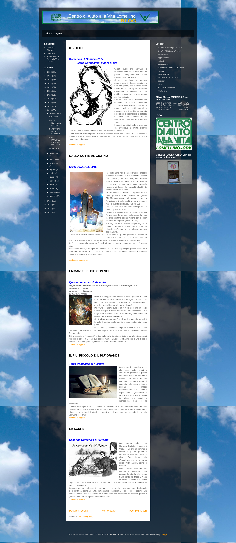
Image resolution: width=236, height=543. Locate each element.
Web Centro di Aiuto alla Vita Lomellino (53, 59)
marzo (53, 188)
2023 (49, 83)
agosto (53, 169)
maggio (53, 181)
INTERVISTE (163, 74)
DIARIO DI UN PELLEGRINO (171, 68)
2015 (49, 201)
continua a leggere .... (78, 145)
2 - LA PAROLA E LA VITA (169, 51)
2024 (49, 79)
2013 (49, 208)
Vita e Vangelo (54, 33)
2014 (49, 204)
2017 (49, 106)
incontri (161, 71)
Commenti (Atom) (85, 516)
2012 (49, 212)
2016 (49, 110)
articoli (161, 61)
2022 (49, 87)
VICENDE (162, 91)
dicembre (54, 113)
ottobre (53, 159)
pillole (160, 84)
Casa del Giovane (50, 49)
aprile (52, 184)
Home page (108, 510)
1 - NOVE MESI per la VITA (170, 48)
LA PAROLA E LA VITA (168, 77)
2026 (49, 72)
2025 (49, 76)
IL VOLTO (76, 48)
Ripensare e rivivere (166, 87)
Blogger (164, 534)
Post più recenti (78, 510)
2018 (49, 102)
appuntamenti (164, 58)
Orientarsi (51, 53)
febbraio (53, 192)
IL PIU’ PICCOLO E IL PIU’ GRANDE (94, 355)
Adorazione (163, 54)
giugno (53, 177)
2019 (49, 99)
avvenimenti (163, 64)
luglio (52, 173)
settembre (54, 163)
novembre (54, 153)
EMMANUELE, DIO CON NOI (89, 271)
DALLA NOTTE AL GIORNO (88, 155)
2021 (49, 91)
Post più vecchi (138, 510)
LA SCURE (76, 428)
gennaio (53, 196)
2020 (49, 95)
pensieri (161, 81)
